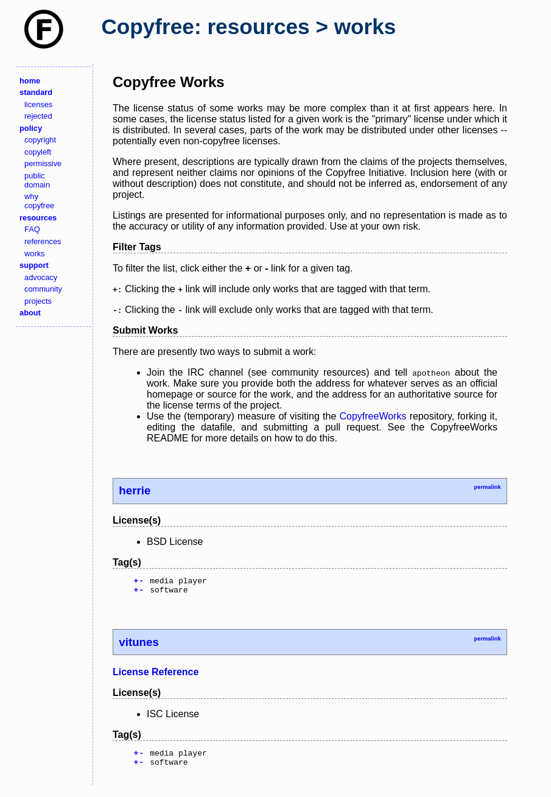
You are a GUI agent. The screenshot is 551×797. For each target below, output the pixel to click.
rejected (38, 116)
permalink (487, 487)
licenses (38, 104)
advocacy (40, 277)
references (42, 241)
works (34, 253)
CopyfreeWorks (372, 416)
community (43, 288)
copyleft (37, 151)
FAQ (32, 229)
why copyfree (39, 201)
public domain (37, 180)
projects (38, 301)
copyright (40, 139)
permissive (42, 163)
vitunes (138, 645)
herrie (134, 490)
